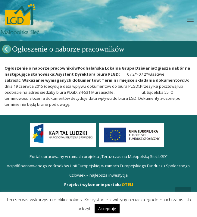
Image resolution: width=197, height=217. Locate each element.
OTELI (127, 184)
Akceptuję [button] (107, 208)
